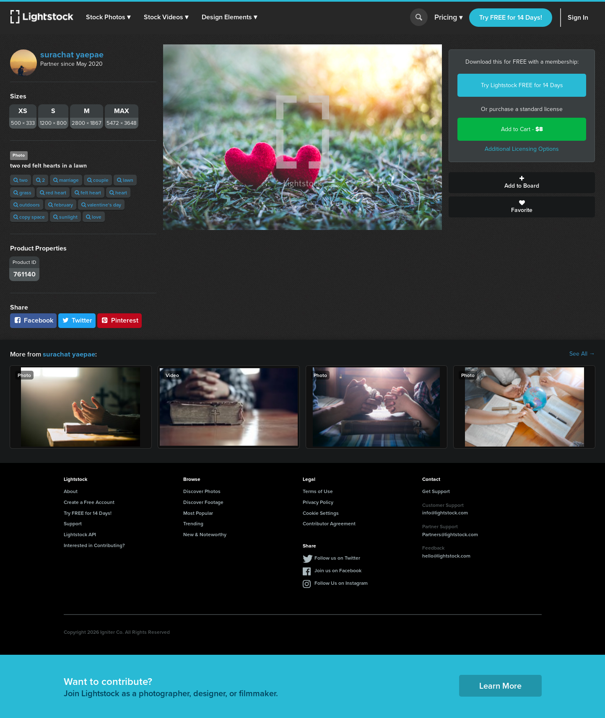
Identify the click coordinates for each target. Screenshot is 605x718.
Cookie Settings (321, 512)
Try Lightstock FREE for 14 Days (522, 85)
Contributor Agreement (329, 523)
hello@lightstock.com (446, 555)
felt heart (88, 192)
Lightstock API (80, 533)
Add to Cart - (522, 129)
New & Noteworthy (204, 533)
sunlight (65, 216)
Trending (193, 523)
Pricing (448, 17)
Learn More (500, 685)
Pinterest (119, 320)
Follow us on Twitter (337, 557)
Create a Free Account (89, 501)
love (93, 216)
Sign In (578, 17)
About (71, 490)
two (20, 179)
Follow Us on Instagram (341, 582)
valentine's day (101, 204)
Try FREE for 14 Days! (510, 17)
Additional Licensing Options (522, 149)
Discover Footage (203, 501)
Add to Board (522, 183)
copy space (29, 216)
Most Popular (198, 512)
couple (98, 179)
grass (22, 192)
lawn (125, 179)
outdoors (26, 204)
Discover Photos (202, 490)
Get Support (436, 490)
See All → (582, 354)
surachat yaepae (72, 54)
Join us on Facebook (337, 569)
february (60, 204)
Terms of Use (318, 490)
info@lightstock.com (445, 512)
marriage (66, 179)
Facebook (33, 320)
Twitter (77, 320)
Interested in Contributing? (94, 544)
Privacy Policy (318, 501)
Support (73, 523)
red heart (53, 192)
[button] (108, 17)
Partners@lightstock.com (450, 533)
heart (118, 192)
